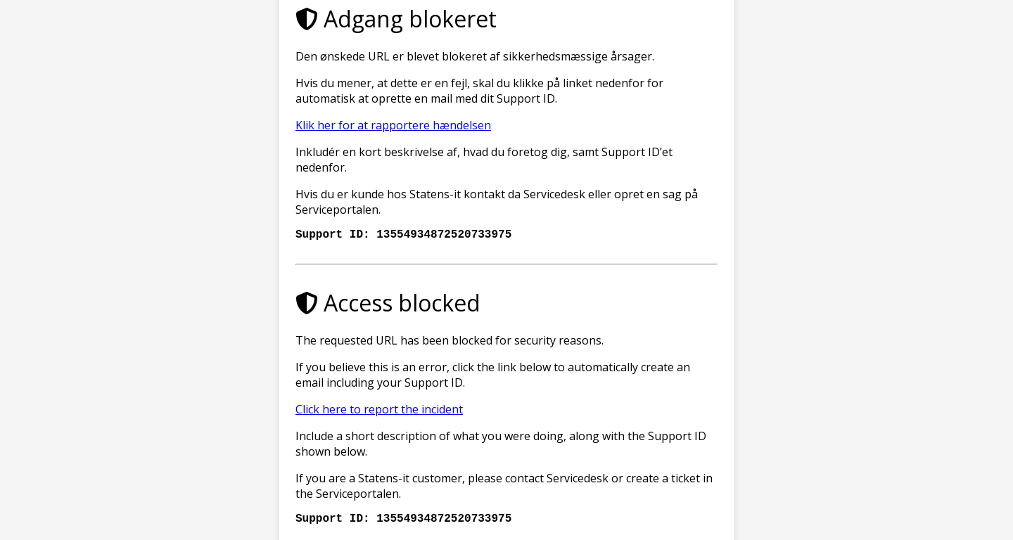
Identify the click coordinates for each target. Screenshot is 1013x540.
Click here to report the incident (379, 409)
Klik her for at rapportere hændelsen (393, 122)
